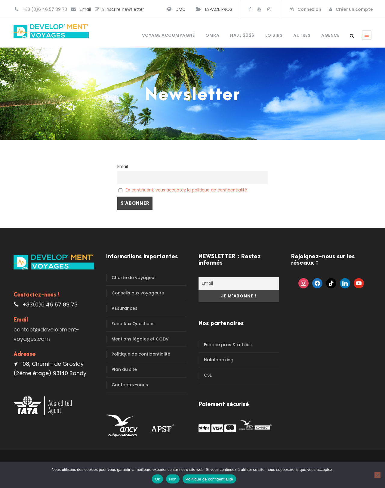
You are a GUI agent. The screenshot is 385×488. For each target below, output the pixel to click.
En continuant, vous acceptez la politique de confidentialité (186, 190)
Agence (330, 35)
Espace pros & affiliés (228, 345)
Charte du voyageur (134, 278)
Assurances (124, 308)
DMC (181, 9)
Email (85, 9)
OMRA (212, 35)
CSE (208, 375)
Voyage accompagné (168, 35)
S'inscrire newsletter (123, 9)
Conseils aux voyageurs (138, 293)
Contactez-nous (130, 385)
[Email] (239, 283)
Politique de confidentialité (141, 354)
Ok (157, 479)
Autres (301, 35)
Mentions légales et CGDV (140, 339)
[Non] (377, 475)
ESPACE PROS (218, 9)
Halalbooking (218, 360)
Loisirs (274, 35)
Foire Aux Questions (133, 324)
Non (173, 479)
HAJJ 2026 (242, 35)
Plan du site (124, 369)
